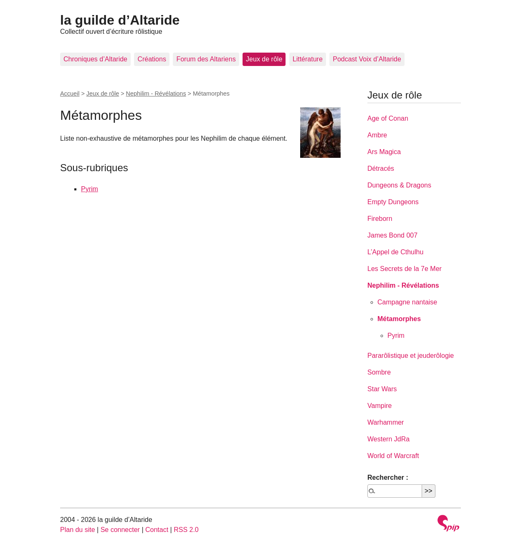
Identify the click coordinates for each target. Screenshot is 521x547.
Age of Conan (387, 118)
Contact (156, 529)
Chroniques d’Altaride (95, 59)
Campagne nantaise (407, 302)
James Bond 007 (392, 235)
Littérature (308, 59)
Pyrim (89, 188)
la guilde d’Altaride (120, 20)
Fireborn (379, 218)
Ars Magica (384, 151)
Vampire (379, 405)
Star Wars (382, 389)
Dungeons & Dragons (399, 185)
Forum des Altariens (205, 59)
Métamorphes (399, 318)
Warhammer (385, 422)
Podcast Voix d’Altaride (367, 59)
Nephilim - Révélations (156, 93)
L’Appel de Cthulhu (395, 252)
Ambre (377, 135)
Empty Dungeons (393, 201)
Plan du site (77, 529)
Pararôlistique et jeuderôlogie (410, 355)
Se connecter (120, 529)
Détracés (380, 168)
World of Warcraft (393, 455)
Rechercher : (387, 477)
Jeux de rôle (264, 59)
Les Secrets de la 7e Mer (404, 268)
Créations (151, 59)
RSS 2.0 (186, 529)
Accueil (69, 93)
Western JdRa (388, 439)
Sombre (379, 372)
